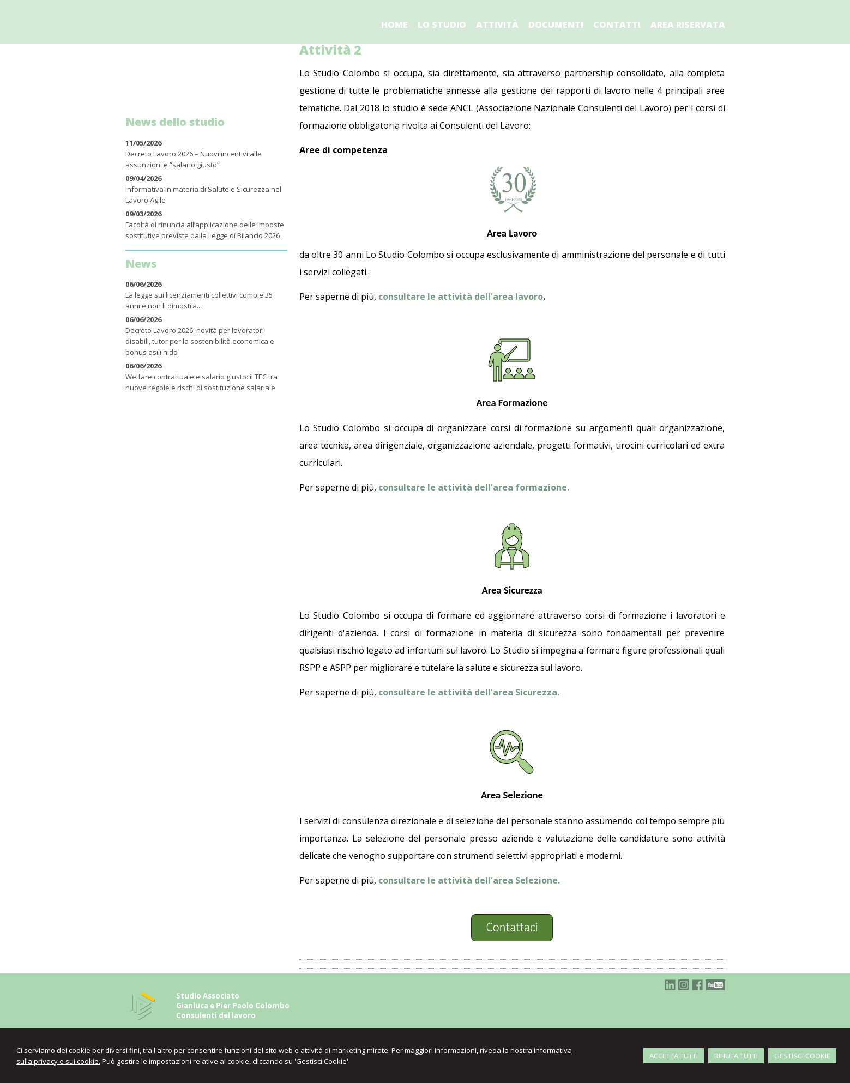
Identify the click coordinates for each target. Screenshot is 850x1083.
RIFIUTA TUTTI (736, 1056)
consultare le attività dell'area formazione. (473, 487)
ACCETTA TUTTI (673, 1056)
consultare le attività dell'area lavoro (460, 296)
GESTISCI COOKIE (802, 1056)
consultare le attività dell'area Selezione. (469, 880)
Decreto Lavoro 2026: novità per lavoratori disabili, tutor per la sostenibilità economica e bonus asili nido (199, 341)
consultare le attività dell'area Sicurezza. (468, 692)
